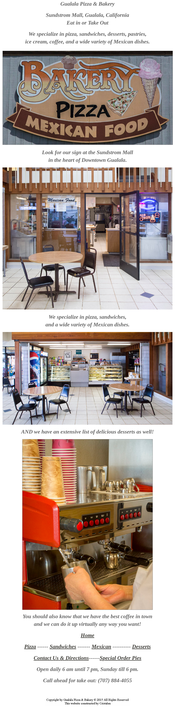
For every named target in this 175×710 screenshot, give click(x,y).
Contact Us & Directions (61, 658)
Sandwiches (63, 646)
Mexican (101, 646)
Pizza (30, 646)
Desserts (141, 646)
